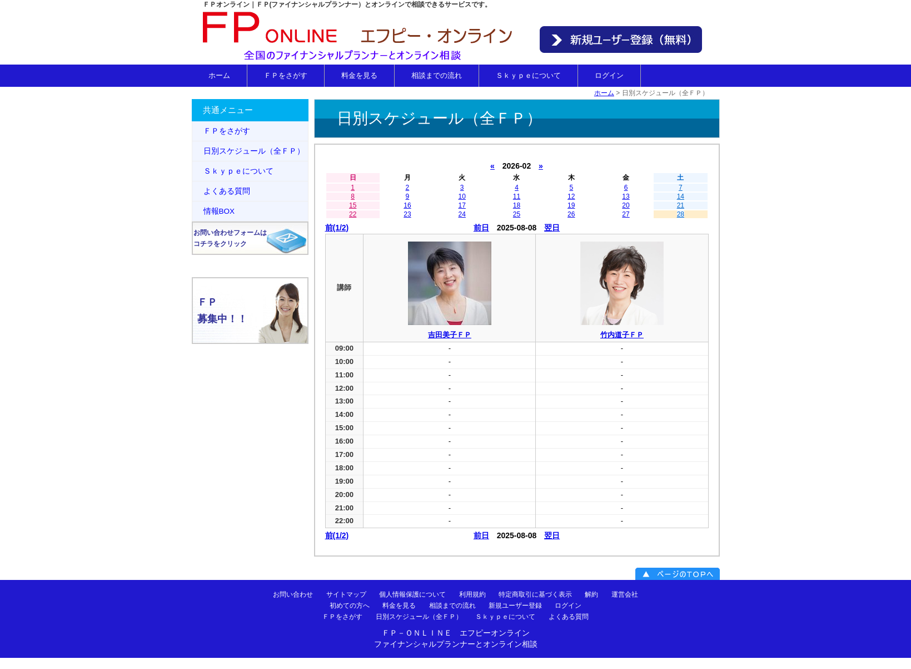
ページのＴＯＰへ (677, 574)
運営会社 (624, 594)
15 (352, 205)
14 (680, 196)
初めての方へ (350, 605)
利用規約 (472, 594)
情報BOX (219, 211)
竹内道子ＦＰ (622, 335)
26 (571, 214)
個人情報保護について (412, 594)
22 (352, 214)
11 (516, 196)
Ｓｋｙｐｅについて (528, 75)
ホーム (219, 75)
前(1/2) (337, 227)
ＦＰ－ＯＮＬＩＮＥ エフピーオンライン (456, 632)
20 (625, 205)
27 (625, 214)
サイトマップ (346, 594)
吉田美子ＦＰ (449, 335)
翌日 (552, 227)
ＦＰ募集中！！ (222, 310)
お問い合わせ (293, 594)
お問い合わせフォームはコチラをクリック (230, 238)
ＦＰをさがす (285, 75)
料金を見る (359, 75)
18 (516, 205)
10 (462, 196)
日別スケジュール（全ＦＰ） (254, 151)
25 (516, 214)
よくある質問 (226, 191)
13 (625, 196)
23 (407, 214)
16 (407, 205)
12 (571, 196)
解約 (591, 594)
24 (462, 214)
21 (680, 205)
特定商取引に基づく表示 (535, 594)
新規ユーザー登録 (515, 605)
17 (462, 205)
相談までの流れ (436, 75)
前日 (481, 227)
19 (571, 205)
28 (680, 214)
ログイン (609, 75)
